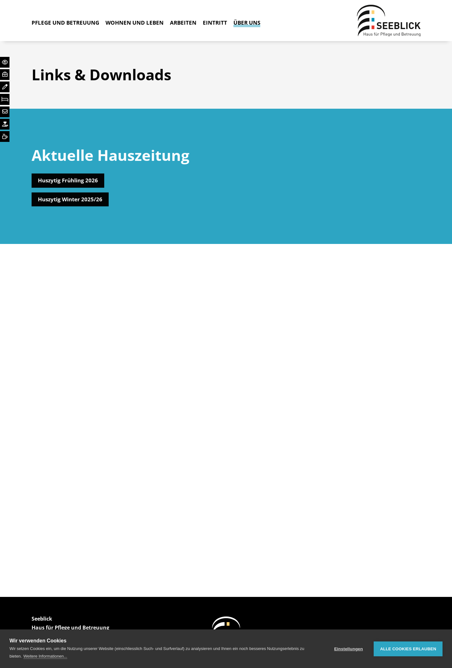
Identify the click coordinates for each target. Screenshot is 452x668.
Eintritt (215, 22)
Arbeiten (183, 22)
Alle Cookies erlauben (408, 649)
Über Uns (246, 22)
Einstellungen (348, 649)
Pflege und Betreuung (65, 22)
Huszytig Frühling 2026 (68, 181)
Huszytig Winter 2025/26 (70, 200)
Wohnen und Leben (134, 22)
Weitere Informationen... (45, 656)
